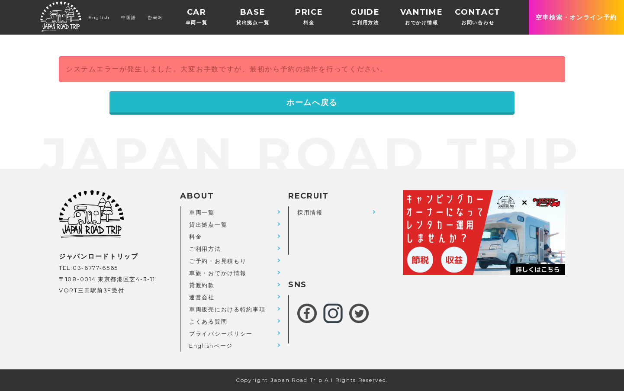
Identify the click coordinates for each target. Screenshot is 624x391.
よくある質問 (208, 321)
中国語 (128, 17)
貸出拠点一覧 (208, 224)
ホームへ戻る (312, 102)
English (99, 17)
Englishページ (211, 345)
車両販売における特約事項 (227, 309)
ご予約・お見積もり (217, 260)
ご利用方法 (205, 248)
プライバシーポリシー (221, 333)
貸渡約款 (202, 285)
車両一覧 (202, 212)
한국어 (155, 17)
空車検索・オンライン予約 (576, 17)
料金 (195, 236)
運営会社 (202, 297)
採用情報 (310, 212)
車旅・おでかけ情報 (217, 272)
